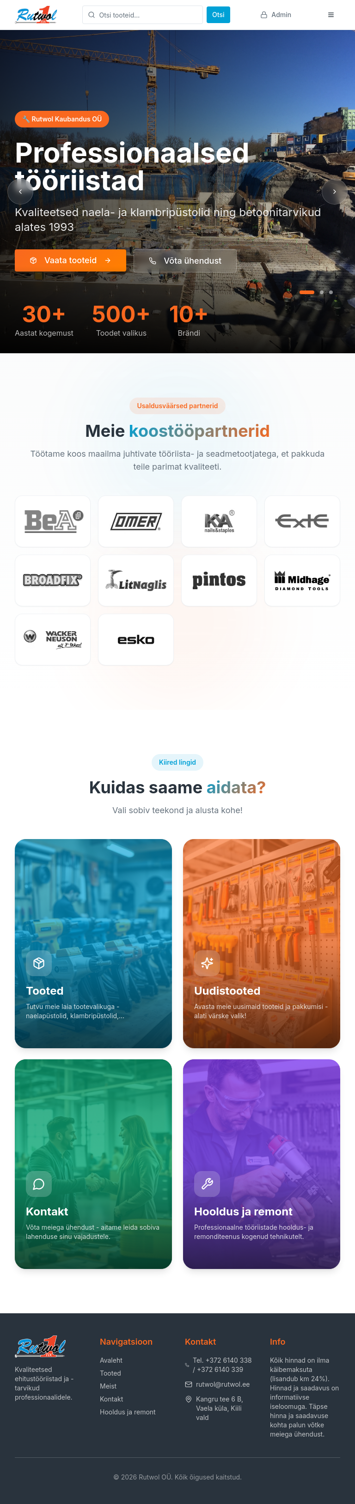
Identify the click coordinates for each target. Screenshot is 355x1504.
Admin (275, 14)
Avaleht (111, 1360)
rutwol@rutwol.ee (217, 1384)
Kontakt (111, 1399)
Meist (108, 1386)
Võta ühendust (185, 261)
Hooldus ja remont (128, 1412)
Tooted (110, 1373)
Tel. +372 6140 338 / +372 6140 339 (218, 1364)
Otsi (218, 14)
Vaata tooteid (70, 260)
